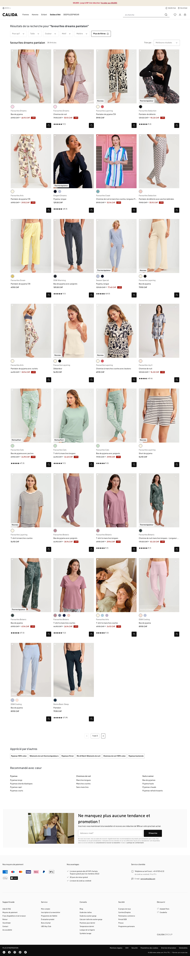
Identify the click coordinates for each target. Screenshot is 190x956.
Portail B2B (122, 919)
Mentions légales (116, 948)
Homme (35, 15)
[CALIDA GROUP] (172, 938)
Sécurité (134, 948)
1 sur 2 (95, 736)
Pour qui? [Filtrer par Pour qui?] (19, 34)
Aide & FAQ (6, 909)
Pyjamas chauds (149, 787)
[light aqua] (12, 446)
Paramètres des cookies (149, 948)
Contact (5, 926)
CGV (126, 948)
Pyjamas (13, 776)
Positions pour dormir (87, 923)
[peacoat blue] (64, 615)
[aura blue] (59, 615)
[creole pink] (140, 361)
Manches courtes (83, 784)
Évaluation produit (47, 919)
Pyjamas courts (16, 791)
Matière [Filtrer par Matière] (83, 34)
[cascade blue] (102, 615)
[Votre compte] (180, 14)
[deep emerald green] (140, 530)
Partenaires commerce (126, 916)
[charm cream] (98, 106)
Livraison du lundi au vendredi (80, 881)
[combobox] (143, 14)
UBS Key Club (46, 926)
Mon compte (45, 909)
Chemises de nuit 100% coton (114, 756)
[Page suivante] (103, 735)
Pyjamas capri (16, 787)
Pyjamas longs (16, 780)
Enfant (44, 15)
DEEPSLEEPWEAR (71, 15)
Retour (4, 919)
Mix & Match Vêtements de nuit (88, 756)
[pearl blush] (140, 191)
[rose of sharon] (102, 106)
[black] (140, 106)
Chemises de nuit (83, 776)
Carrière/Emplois (124, 912)
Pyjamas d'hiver (68, 756)
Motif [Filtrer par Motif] (67, 34)
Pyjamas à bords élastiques (21, 784)
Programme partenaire (126, 926)
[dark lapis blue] (55, 191)
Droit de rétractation (168, 948)
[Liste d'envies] (175, 14)
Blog (81, 909)
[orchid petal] (107, 615)
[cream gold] (12, 276)
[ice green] (98, 191)
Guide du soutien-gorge (88, 916)
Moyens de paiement (9, 912)
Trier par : (148, 43)
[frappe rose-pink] (140, 615)
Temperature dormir (87, 926)
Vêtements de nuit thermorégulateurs (44, 756)
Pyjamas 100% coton (19, 756)
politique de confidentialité (135, 843)
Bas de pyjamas (148, 780)
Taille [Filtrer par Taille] (36, 34)
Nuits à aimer (148, 776)
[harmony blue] (59, 191)
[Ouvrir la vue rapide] (48, 125)
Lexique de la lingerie (87, 930)
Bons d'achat (46, 923)
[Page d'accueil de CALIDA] (9, 14)
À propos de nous (124, 909)
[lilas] (55, 530)
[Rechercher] (166, 14)
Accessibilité (7, 930)
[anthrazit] (55, 276)
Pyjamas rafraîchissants (152, 791)
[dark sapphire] (55, 700)
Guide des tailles (86, 912)
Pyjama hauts (148, 784)
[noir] (145, 276)
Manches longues (83, 780)
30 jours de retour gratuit (79, 877)
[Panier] (185, 14)
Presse (120, 923)
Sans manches (82, 787)
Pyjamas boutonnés (136, 756)
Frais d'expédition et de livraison (14, 916)
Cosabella (163, 912)
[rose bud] (12, 106)
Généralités (183, 948)
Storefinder (6, 923)
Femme (25, 15)
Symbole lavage (85, 933)
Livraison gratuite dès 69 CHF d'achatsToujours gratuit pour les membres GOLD (84, 872)
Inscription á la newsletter (50, 912)
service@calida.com (148, 879)
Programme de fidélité (49, 916)
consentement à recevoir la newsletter (108, 843)
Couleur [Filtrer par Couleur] (51, 34)
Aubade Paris (164, 909)
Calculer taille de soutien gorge (91, 919)
